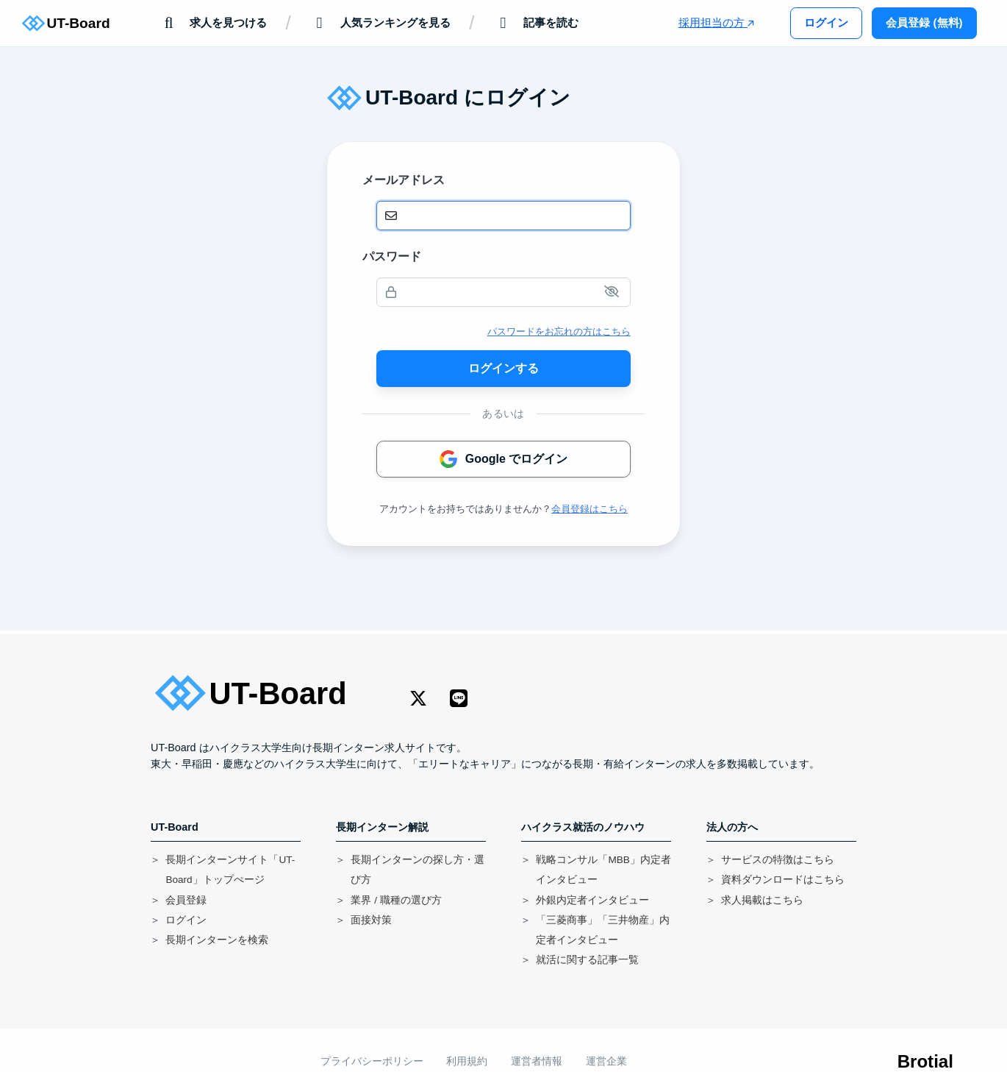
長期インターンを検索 (216, 939)
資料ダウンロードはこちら (783, 879)
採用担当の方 (716, 22)
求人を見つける (212, 23)
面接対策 (371, 920)
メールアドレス (403, 180)
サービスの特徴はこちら (777, 859)
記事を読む (535, 23)
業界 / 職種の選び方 (396, 900)
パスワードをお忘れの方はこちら (559, 331)
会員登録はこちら (589, 508)
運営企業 (606, 1061)
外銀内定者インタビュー (592, 900)
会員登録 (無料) (924, 22)
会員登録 (186, 900)
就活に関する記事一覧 (587, 959)
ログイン (826, 22)
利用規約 (466, 1061)
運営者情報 (536, 1061)
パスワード (391, 256)
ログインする (503, 368)
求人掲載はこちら (762, 900)
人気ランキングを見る (379, 23)
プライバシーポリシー (371, 1061)
